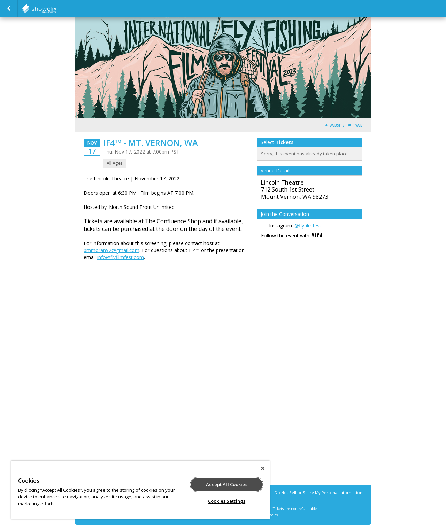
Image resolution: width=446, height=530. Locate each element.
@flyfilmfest (307, 225)
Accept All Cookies (226, 484)
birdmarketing (56, 8)
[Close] (263, 468)
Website (337, 125)
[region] (140, 490)
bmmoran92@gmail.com (111, 250)
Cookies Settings (226, 501)
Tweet (358, 125)
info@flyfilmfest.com (120, 257)
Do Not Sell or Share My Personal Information (318, 492)
